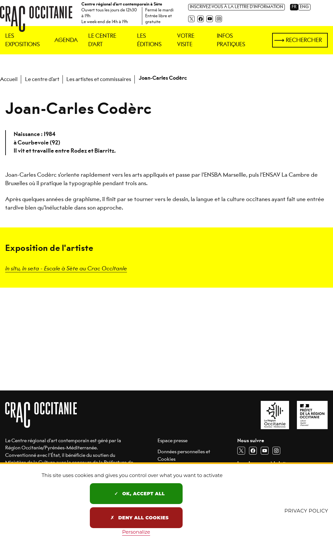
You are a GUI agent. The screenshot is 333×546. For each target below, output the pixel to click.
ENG (304, 7)
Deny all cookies (139, 518)
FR (294, 7)
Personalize (136, 532)
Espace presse (172, 440)
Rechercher (304, 40)
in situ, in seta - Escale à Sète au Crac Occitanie (66, 268)
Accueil (9, 79)
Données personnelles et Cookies (184, 455)
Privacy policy (306, 511)
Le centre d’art (42, 79)
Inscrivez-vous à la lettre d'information (236, 7)
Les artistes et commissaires (98, 79)
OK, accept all (139, 494)
